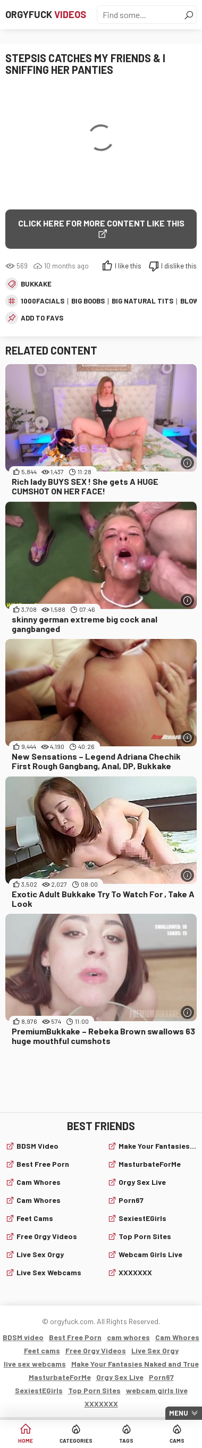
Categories (76, 1440)
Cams (177, 1440)
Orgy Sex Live (142, 1181)
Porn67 (131, 1200)
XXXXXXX (135, 1272)
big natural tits (142, 301)
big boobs (88, 301)
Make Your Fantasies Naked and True (158, 1145)
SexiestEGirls (142, 1218)
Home (25, 1440)
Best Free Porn (42, 1163)
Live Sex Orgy (40, 1254)
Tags (126, 1440)
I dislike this (179, 266)
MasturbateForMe (150, 1163)
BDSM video (37, 1145)
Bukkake (36, 284)
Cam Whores (38, 1200)
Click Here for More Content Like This (101, 223)
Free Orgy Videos (46, 1236)
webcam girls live (150, 1254)
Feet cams (34, 1218)
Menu (178, 1413)
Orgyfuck (45, 14)
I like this (128, 266)
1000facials (42, 301)
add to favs (42, 318)
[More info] (187, 462)
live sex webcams (48, 1272)
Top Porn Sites (145, 1236)
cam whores (38, 1181)
